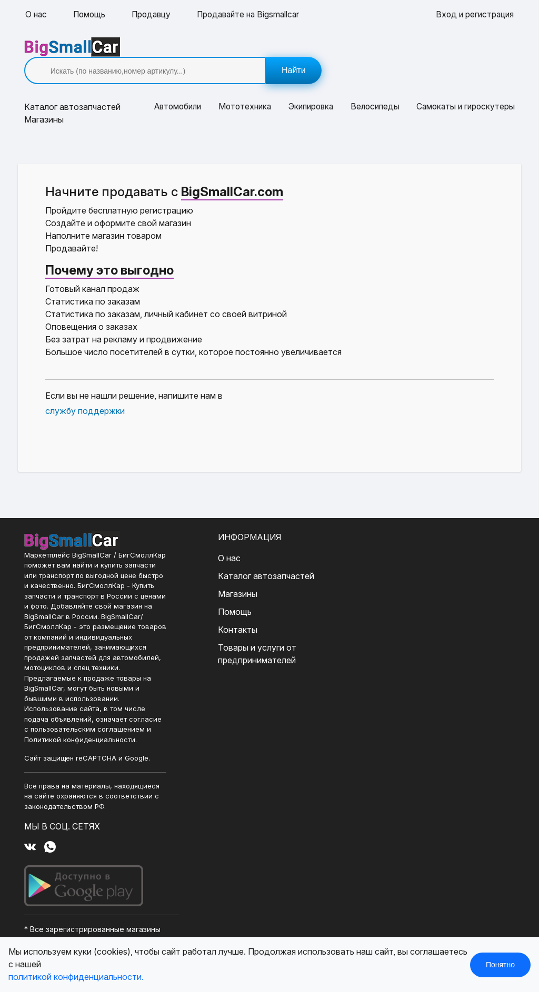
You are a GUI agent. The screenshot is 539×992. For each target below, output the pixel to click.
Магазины (45, 101)
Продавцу (155, 14)
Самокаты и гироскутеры (463, 88)
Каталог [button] (73, 88)
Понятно (500, 964)
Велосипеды (372, 88)
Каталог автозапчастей (240, 557)
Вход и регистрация (473, 14)
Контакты (212, 610)
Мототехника (244, 88)
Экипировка (309, 88)
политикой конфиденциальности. (76, 977)
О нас (36, 14)
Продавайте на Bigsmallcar (256, 14)
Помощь (91, 14)
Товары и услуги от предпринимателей (231, 634)
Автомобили (177, 88)
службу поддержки (86, 392)
